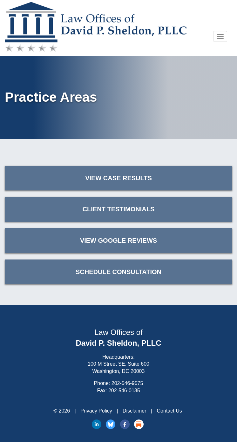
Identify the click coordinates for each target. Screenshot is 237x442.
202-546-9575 (127, 383)
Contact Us (169, 410)
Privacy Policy (96, 410)
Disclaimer (134, 410)
